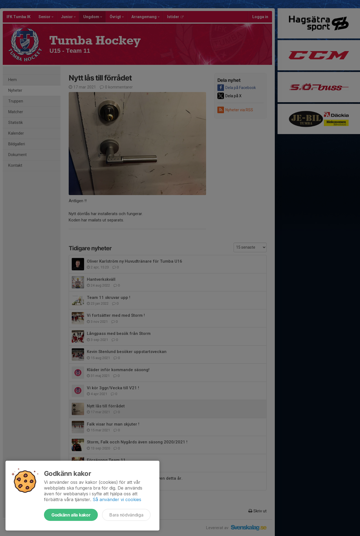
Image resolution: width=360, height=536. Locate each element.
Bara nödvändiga (126, 515)
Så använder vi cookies (117, 499)
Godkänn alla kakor (70, 515)
